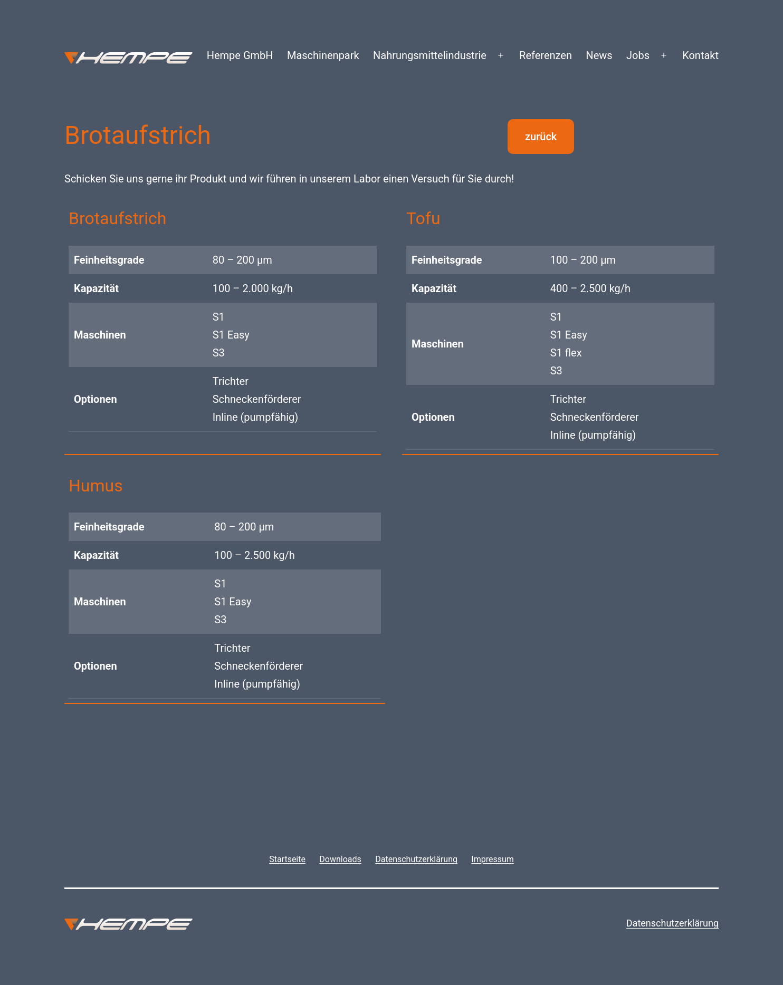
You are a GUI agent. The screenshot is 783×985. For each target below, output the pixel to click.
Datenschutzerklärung (672, 923)
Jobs (638, 55)
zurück (541, 136)
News (599, 55)
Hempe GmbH (240, 55)
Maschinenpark (323, 55)
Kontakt (700, 55)
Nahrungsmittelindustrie (429, 55)
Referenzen (545, 55)
